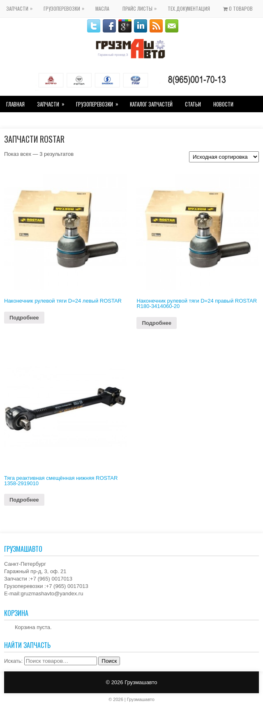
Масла (102, 8)
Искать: (13, 661)
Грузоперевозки (66, 6)
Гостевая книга (58, 120)
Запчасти (21, 6)
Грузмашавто (141, 682)
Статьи (193, 104)
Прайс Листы (141, 6)
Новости (223, 104)
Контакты (17, 120)
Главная (15, 104)
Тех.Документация (189, 8)
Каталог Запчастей (151, 104)
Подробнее (24, 318)
